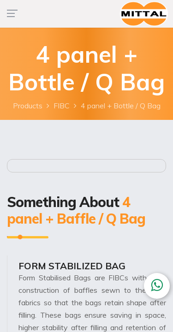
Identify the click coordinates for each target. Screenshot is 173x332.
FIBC (62, 105)
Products (27, 105)
